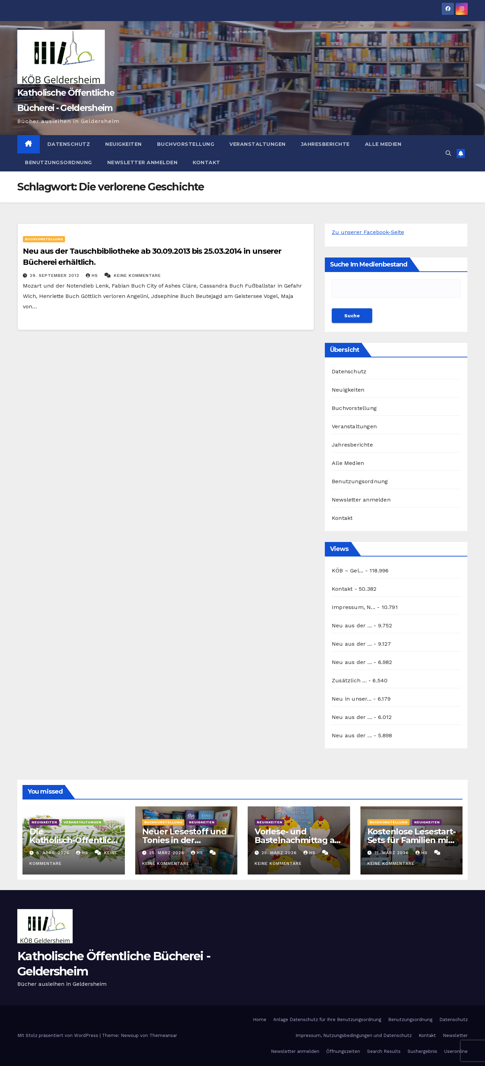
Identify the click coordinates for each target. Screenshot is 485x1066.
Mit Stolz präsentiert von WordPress (58, 1035)
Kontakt (206, 162)
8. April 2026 (53, 852)
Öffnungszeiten (343, 1051)
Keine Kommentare (137, 275)
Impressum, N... (353, 607)
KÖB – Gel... (347, 570)
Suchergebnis (422, 1051)
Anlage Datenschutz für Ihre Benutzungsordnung (327, 1019)
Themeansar (163, 1035)
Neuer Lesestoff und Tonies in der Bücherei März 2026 (184, 840)
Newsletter (455, 1035)
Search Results (384, 1051)
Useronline (456, 1051)
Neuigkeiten (123, 144)
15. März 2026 (392, 852)
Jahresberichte (325, 144)
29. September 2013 (55, 275)
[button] (448, 153)
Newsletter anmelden (142, 162)
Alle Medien (383, 144)
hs (93, 275)
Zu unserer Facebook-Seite (368, 232)
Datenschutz (68, 144)
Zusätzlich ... (349, 680)
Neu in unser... (352, 698)
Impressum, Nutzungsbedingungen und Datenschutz (353, 1035)
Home (259, 1019)
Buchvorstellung (185, 144)
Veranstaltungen (257, 144)
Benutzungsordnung (58, 162)
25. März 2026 (167, 852)
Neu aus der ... (352, 625)
